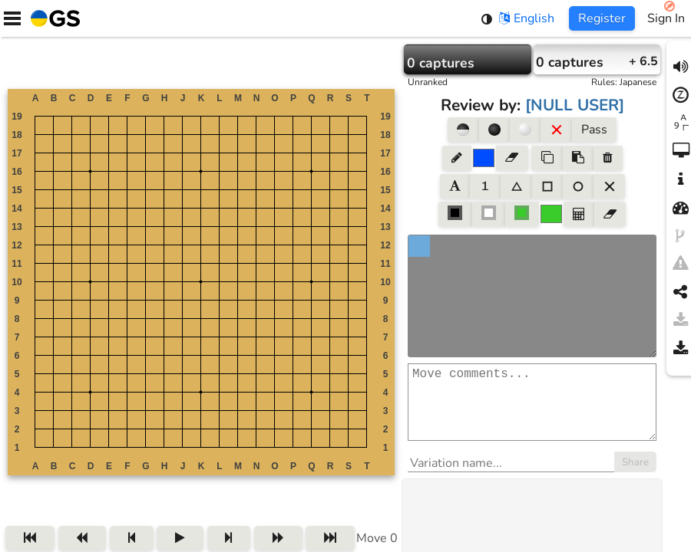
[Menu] (12, 18)
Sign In (666, 18)
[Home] (52, 18)
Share (635, 478)
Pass (594, 129)
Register (602, 18)
